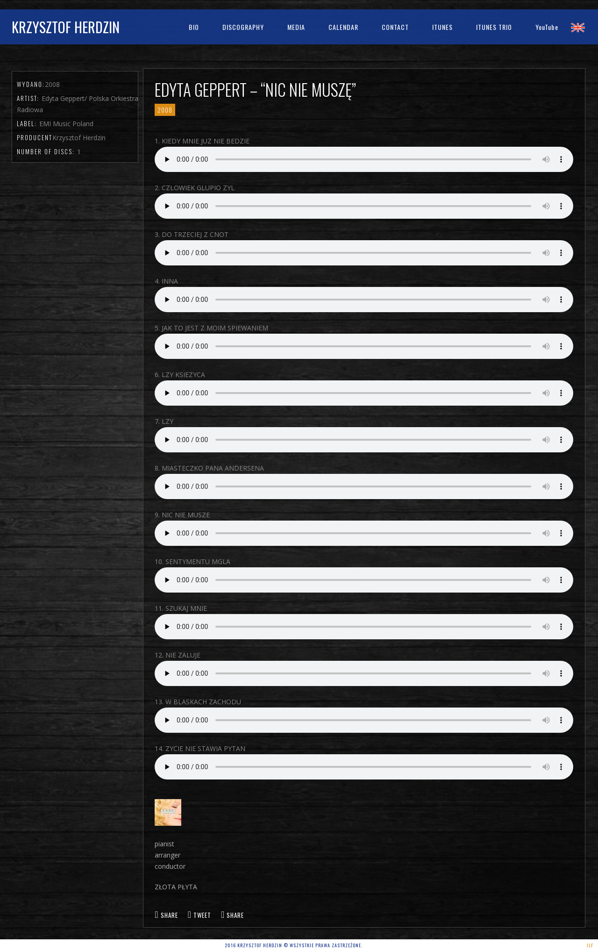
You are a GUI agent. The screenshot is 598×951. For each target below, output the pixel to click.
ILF (590, 945)
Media (296, 27)
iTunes (442, 27)
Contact (395, 27)
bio (194, 27)
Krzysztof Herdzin (66, 26)
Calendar (343, 27)
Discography (243, 27)
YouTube (546, 27)
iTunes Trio (494, 27)
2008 (164, 109)
